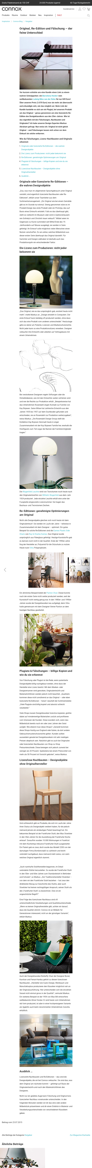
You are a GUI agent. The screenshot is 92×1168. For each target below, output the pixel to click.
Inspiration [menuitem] (48, 15)
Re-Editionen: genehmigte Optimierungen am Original (43, 157)
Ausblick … (25, 176)
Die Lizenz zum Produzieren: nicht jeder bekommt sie (43, 153)
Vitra (32, 548)
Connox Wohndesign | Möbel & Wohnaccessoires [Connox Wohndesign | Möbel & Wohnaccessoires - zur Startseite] (12, 9)
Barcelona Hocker (50, 96)
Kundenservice (68, 9)
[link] (88, 9)
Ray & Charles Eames (38, 534)
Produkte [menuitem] (5, 15)
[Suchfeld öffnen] (88, 15)
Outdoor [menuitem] (23, 15)
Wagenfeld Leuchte (31, 492)
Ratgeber (28, 1135)
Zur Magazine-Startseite (80, 1135)
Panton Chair (52, 593)
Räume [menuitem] (15, 15)
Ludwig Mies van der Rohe (44, 99)
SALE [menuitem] (59, 15)
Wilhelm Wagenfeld (50, 495)
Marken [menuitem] (32, 15)
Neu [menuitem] (40, 15)
